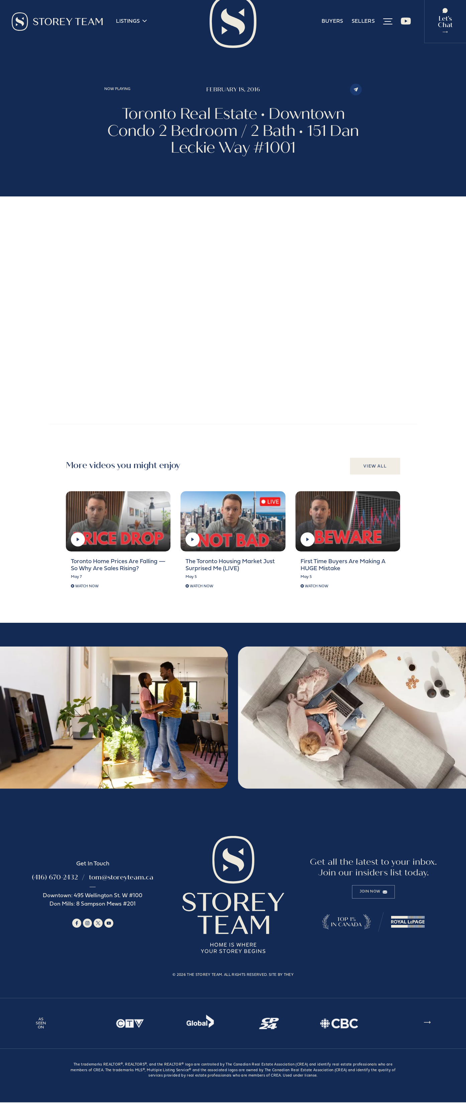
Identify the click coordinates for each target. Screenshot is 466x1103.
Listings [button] (131, 21)
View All (375, 470)
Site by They (281, 976)
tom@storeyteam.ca (121, 878)
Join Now (373, 892)
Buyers (332, 21)
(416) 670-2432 (55, 878)
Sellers (363, 21)
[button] (387, 22)
